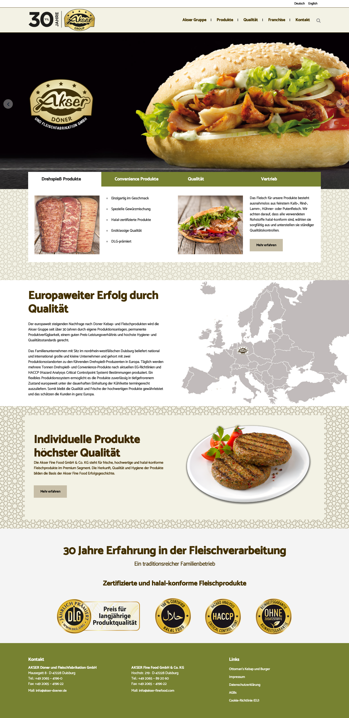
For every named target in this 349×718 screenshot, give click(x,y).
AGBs (232, 692)
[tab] (64, 179)
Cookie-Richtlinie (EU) (244, 700)
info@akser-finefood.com (156, 690)
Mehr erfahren (266, 245)
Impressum (237, 677)
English (312, 3)
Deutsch (299, 3)
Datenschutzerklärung (244, 685)
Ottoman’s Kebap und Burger (249, 669)
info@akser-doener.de (51, 690)
